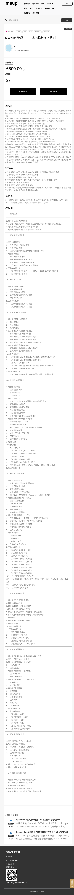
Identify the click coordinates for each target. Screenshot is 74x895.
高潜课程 (27, 13)
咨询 (25, 8)
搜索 (67, 20)
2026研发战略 (49, 8)
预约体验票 (23, 91)
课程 (42, 4)
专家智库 (35, 4)
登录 (67, 4)
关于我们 (35, 13)
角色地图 (39, 8)
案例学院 (27, 4)
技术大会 (50, 4)
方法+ (31, 8)
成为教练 (53, 91)
